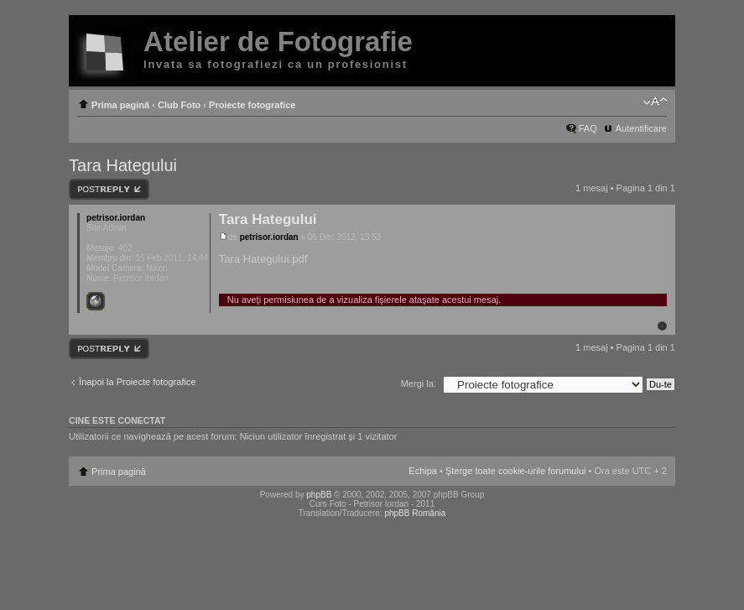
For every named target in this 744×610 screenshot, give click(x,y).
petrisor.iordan (269, 237)
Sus (662, 326)
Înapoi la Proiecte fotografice (137, 382)
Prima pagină (120, 105)
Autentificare (641, 128)
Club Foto (179, 105)
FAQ (588, 128)
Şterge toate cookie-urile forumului (515, 471)
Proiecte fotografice (252, 105)
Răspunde (109, 189)
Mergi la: (418, 383)
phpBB (318, 494)
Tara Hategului (123, 165)
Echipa (422, 471)
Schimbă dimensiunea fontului (655, 101)
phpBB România (414, 513)
